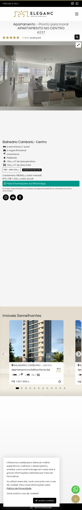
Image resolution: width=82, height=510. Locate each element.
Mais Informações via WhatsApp (25, 183)
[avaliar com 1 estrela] (4, 37)
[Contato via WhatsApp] (75, 489)
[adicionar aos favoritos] (69, 382)
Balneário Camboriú (17, 142)
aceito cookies (44, 500)
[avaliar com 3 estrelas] (11, 37)
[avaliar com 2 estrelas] (7, 37)
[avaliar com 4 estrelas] (14, 37)
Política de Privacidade (19, 488)
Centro (41, 142)
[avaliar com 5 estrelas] (18, 37)
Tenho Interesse (41, 507)
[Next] (78, 354)
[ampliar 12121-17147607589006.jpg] (41, 74)
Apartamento (24, 24)
